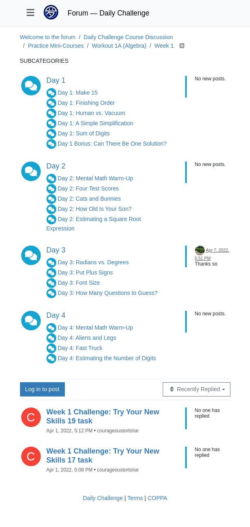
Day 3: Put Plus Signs (85, 272)
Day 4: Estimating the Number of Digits (107, 358)
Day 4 (56, 315)
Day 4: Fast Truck (80, 348)
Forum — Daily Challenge (108, 13)
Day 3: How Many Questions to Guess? (107, 293)
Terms (135, 498)
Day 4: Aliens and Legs (87, 337)
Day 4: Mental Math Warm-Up (95, 327)
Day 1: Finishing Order (86, 103)
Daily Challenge (103, 498)
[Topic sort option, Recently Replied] (196, 389)
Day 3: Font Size (79, 282)
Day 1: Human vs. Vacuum (91, 113)
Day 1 (56, 80)
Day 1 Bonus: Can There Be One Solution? (112, 143)
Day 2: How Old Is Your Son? (94, 209)
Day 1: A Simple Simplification (95, 123)
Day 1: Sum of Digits (84, 133)
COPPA (157, 498)
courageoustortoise (118, 431)
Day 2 (56, 166)
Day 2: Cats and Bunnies (89, 198)
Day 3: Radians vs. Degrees (93, 262)
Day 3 (56, 250)
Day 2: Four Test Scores (88, 188)
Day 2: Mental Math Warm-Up (95, 178)
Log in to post (42, 389)
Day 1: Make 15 (77, 92)
